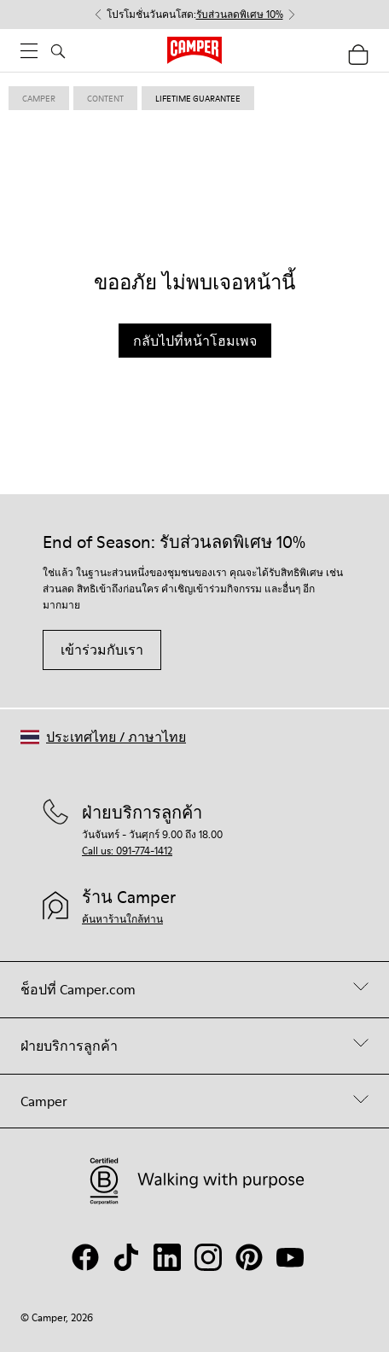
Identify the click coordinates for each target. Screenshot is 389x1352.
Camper (38, 98)
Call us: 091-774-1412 (127, 850)
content (105, 98)
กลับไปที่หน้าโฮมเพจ (195, 340)
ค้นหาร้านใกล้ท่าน (122, 919)
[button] (103, 737)
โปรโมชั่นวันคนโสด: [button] (195, 14)
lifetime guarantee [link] (198, 98)
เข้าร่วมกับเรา (102, 649)
